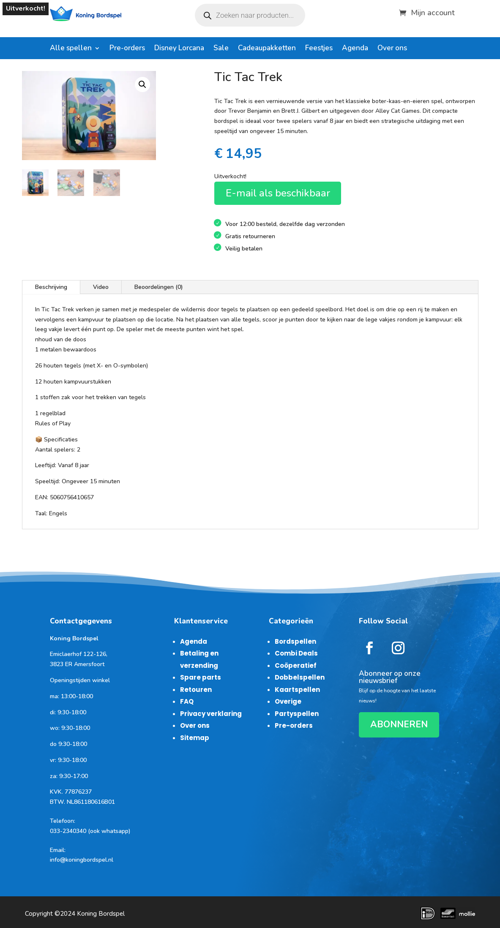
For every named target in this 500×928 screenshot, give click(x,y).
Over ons (392, 49)
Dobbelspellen (300, 677)
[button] (142, 84)
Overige (288, 701)
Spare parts (200, 677)
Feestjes (319, 49)
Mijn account (433, 12)
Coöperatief (296, 665)
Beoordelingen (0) (158, 287)
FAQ (187, 701)
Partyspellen (297, 713)
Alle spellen (71, 49)
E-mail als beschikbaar (278, 193)
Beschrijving (51, 287)
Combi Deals (296, 653)
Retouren (196, 689)
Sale (221, 49)
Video (101, 287)
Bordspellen (295, 641)
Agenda (355, 49)
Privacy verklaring (211, 713)
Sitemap (194, 737)
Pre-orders (127, 49)
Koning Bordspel (101, 913)
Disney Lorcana (179, 49)
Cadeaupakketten (267, 49)
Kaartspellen (297, 689)
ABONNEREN (399, 724)
